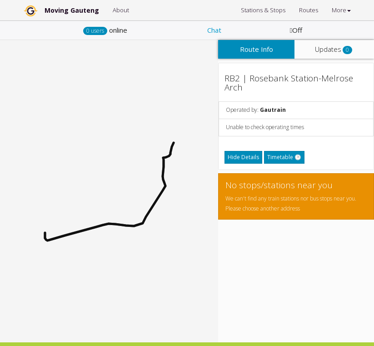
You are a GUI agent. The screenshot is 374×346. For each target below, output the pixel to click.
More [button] (341, 10)
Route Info (256, 49)
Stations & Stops (263, 10)
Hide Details (243, 157)
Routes (308, 10)
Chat (214, 30)
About (121, 10)
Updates (333, 49)
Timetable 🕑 (284, 157)
